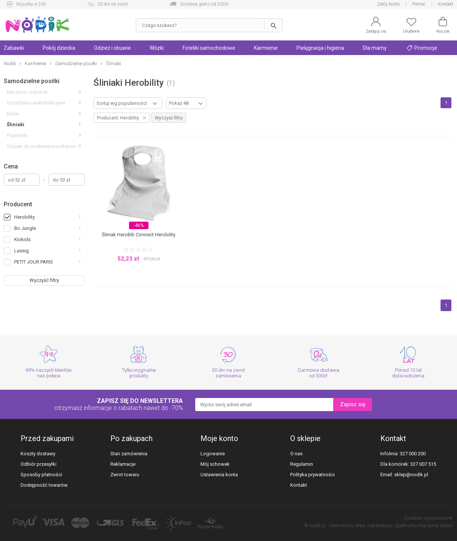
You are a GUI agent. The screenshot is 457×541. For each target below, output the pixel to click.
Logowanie (212, 453)
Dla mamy (375, 48)
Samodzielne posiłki (31, 81)
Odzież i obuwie (112, 48)
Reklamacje (122, 464)
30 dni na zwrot (112, 4)
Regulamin (301, 464)
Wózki (157, 48)
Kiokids (22, 239)
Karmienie (266, 48)
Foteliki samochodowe (209, 48)
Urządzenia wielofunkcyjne (36, 103)
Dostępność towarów (44, 485)
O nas (296, 453)
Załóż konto (388, 4)
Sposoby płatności (41, 474)
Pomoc (419, 4)
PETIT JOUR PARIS (33, 262)
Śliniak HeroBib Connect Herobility (138, 234)
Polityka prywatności (312, 474)
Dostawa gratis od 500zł (204, 4)
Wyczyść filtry (44, 280)
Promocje (422, 48)
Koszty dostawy (38, 453)
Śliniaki (15, 124)
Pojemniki (17, 135)
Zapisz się (352, 404)
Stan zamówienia (128, 453)
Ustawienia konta (219, 474)
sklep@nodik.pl (411, 474)
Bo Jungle (25, 228)
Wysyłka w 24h (31, 4)
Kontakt (445, 4)
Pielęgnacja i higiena (320, 48)
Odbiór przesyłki (38, 464)
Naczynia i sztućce (27, 92)
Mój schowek (215, 464)
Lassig (21, 250)
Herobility (24, 217)
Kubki (13, 113)
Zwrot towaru (124, 474)
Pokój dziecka (59, 48)
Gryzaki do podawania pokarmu (41, 146)
